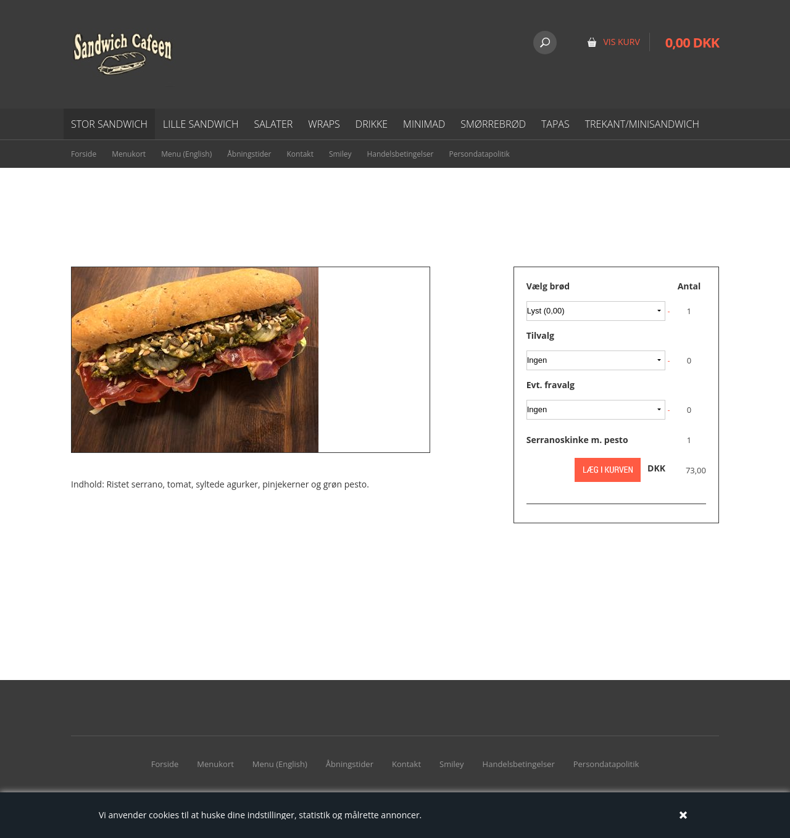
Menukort (129, 154)
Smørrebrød (493, 124)
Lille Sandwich (201, 124)
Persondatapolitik (479, 154)
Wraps (323, 124)
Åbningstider (249, 154)
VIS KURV (621, 42)
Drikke (372, 124)
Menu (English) (186, 154)
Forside (83, 154)
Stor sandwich (109, 124)
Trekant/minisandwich (642, 124)
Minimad (424, 124)
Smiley (340, 154)
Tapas (555, 124)
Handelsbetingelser (400, 154)
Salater (273, 124)
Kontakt (299, 154)
